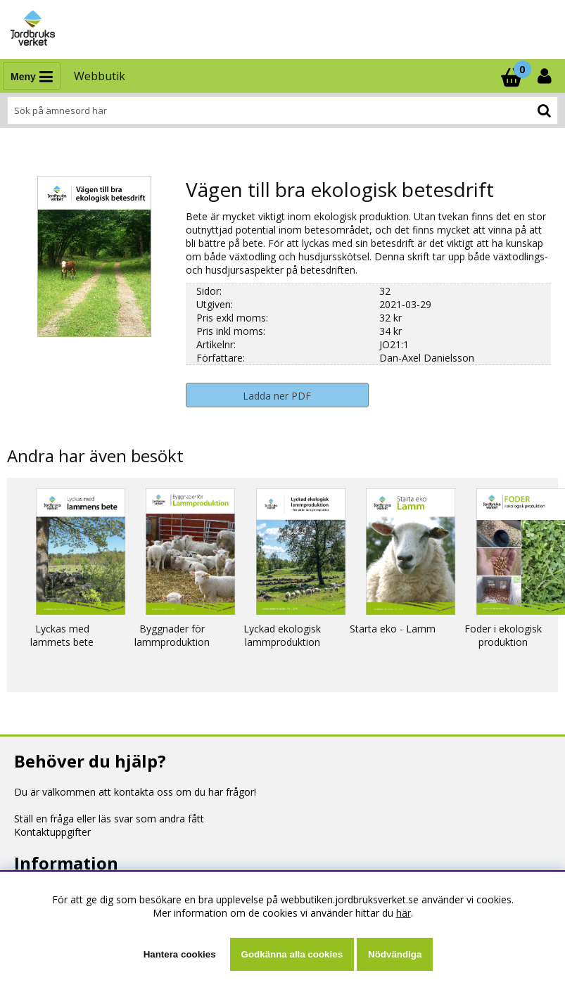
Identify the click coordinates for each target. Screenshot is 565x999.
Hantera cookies (180, 954)
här (403, 913)
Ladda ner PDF (277, 395)
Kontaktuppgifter (52, 832)
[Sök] (282, 110)
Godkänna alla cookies (292, 954)
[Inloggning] (546, 76)
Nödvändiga (394, 954)
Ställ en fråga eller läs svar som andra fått (109, 818)
